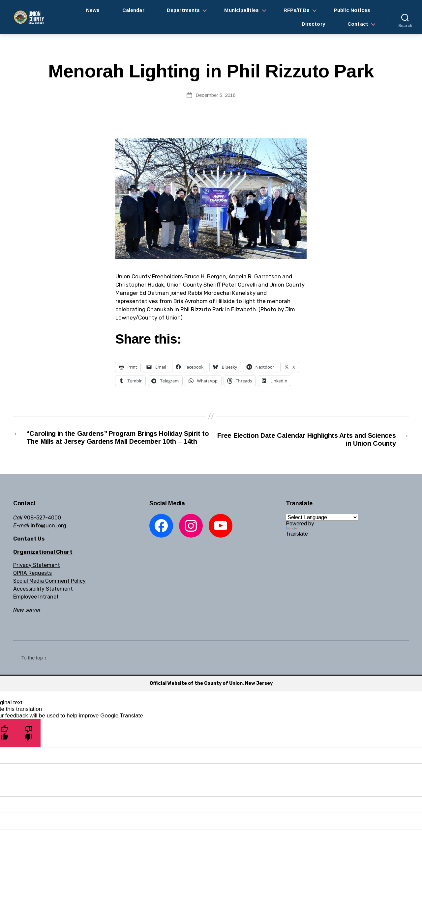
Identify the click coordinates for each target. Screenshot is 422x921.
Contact (357, 24)
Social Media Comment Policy (49, 591)
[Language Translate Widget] (322, 527)
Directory (313, 24)
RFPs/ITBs (297, 10)
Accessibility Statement (43, 599)
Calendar (133, 10)
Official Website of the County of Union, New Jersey (211, 694)
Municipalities (241, 10)
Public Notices (352, 10)
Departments (183, 10)
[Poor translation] (28, 743)
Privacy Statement (36, 575)
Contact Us (29, 549)
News (93, 10)
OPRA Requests (32, 583)
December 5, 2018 (215, 95)
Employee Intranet (36, 607)
